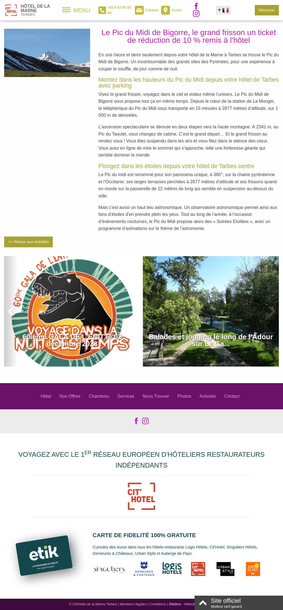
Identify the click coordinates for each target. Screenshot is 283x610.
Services (125, 396)
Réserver (267, 10)
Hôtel (46, 396)
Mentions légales (133, 604)
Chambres (99, 396)
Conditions (157, 604)
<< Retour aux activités (28, 242)
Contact (232, 396)
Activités (208, 396)
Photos (184, 396)
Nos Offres (69, 396)
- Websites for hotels (191, 604)
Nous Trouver (156, 396)
